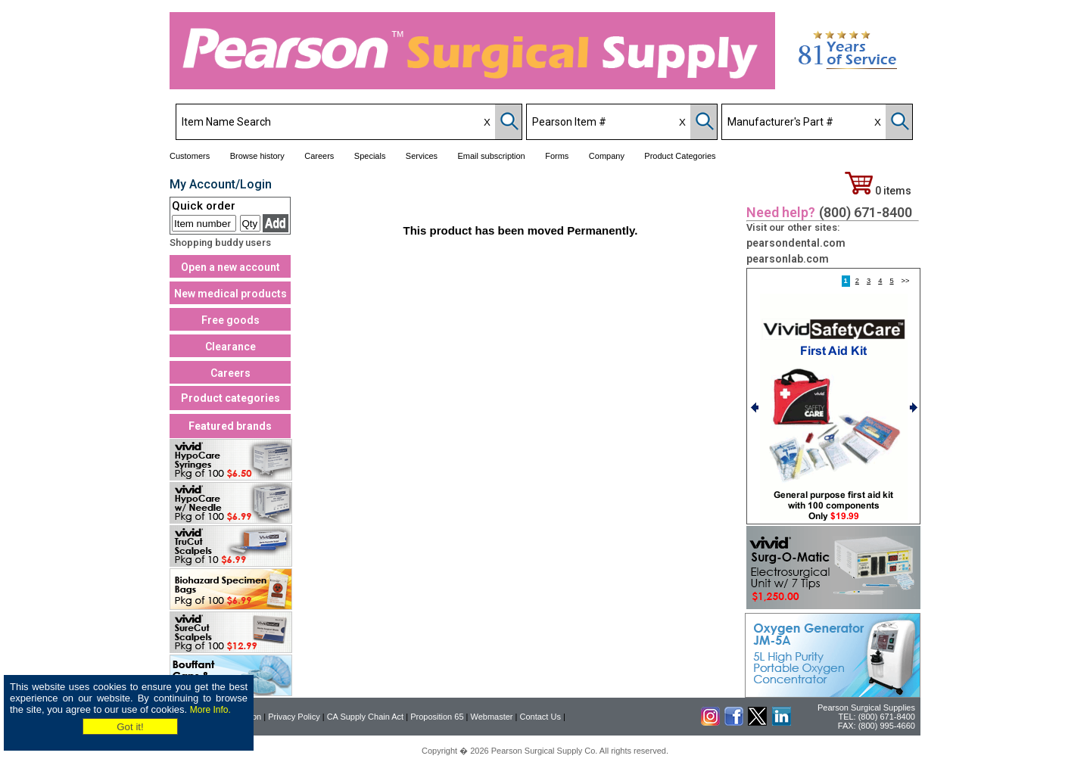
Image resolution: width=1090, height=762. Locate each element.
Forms (556, 155)
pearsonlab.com (787, 259)
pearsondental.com (796, 243)
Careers (319, 155)
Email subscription (491, 155)
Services (422, 155)
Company (606, 155)
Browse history (257, 155)
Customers (190, 155)
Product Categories (679, 155)
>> (906, 281)
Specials (370, 155)
